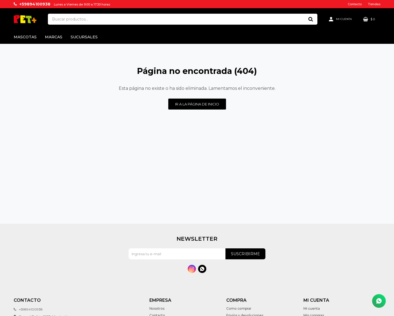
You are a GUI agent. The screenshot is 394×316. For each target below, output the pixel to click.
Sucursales (84, 37)
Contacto (355, 4)
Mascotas (25, 37)
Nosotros (156, 308)
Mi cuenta (311, 308)
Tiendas (374, 4)
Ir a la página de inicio (197, 104)
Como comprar (238, 308)
